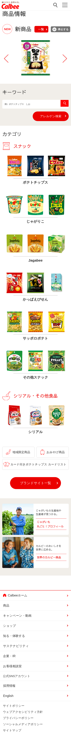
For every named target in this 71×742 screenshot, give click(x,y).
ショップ (9, 625)
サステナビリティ (16, 646)
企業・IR (9, 656)
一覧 (41, 29)
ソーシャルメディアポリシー (23, 724)
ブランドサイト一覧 (35, 483)
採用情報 (9, 685)
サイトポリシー (13, 705)
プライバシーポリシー (18, 718)
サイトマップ (12, 730)
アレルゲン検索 (54, 116)
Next (65, 59)
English (8, 696)
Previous (6, 58)
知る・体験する (14, 636)
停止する (60, 29)
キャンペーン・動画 (17, 615)
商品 (6, 605)
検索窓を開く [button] (55, 5)
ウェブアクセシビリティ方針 (23, 712)
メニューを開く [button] (65, 5)
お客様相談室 (12, 666)
